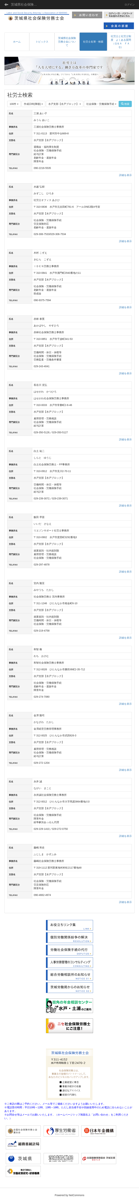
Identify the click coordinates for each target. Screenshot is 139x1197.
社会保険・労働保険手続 (101, 103)
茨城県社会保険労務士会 (26, 4)
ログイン (130, 4)
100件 (14, 103)
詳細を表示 (125, 175)
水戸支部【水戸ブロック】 (64, 103)
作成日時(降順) (33, 103)
